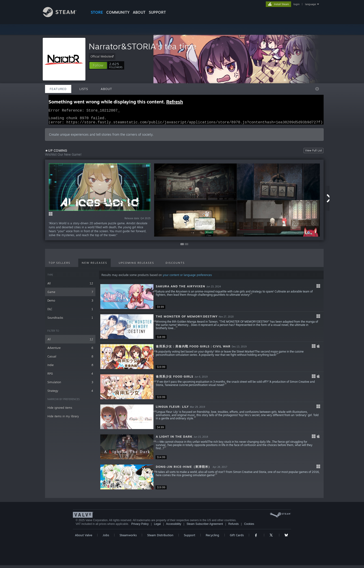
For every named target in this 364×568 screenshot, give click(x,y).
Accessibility (173, 526)
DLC (70, 312)
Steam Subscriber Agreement (205, 526)
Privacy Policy (140, 526)
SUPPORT (157, 12)
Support (189, 538)
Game (70, 295)
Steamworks (128, 538)
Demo (70, 303)
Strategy (70, 393)
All (70, 286)
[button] (98, 65)
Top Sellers (59, 265)
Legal (157, 526)
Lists (83, 89)
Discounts (175, 265)
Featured (58, 89)
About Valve (83, 538)
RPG (70, 376)
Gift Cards (237, 538)
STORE (97, 12)
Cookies (249, 526)
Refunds (233, 526)
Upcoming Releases (136, 265)
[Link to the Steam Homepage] (63, 16)
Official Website (103, 56)
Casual (70, 359)
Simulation (70, 385)
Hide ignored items (59, 410)
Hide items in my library (63, 419)
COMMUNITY (118, 12)
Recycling (212, 538)
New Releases (94, 265)
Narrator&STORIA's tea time (142, 46)
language (310, 4)
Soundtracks (70, 320)
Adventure (70, 351)
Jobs (106, 538)
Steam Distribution (160, 538)
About (139, 12)
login (296, 4)
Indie (70, 368)
